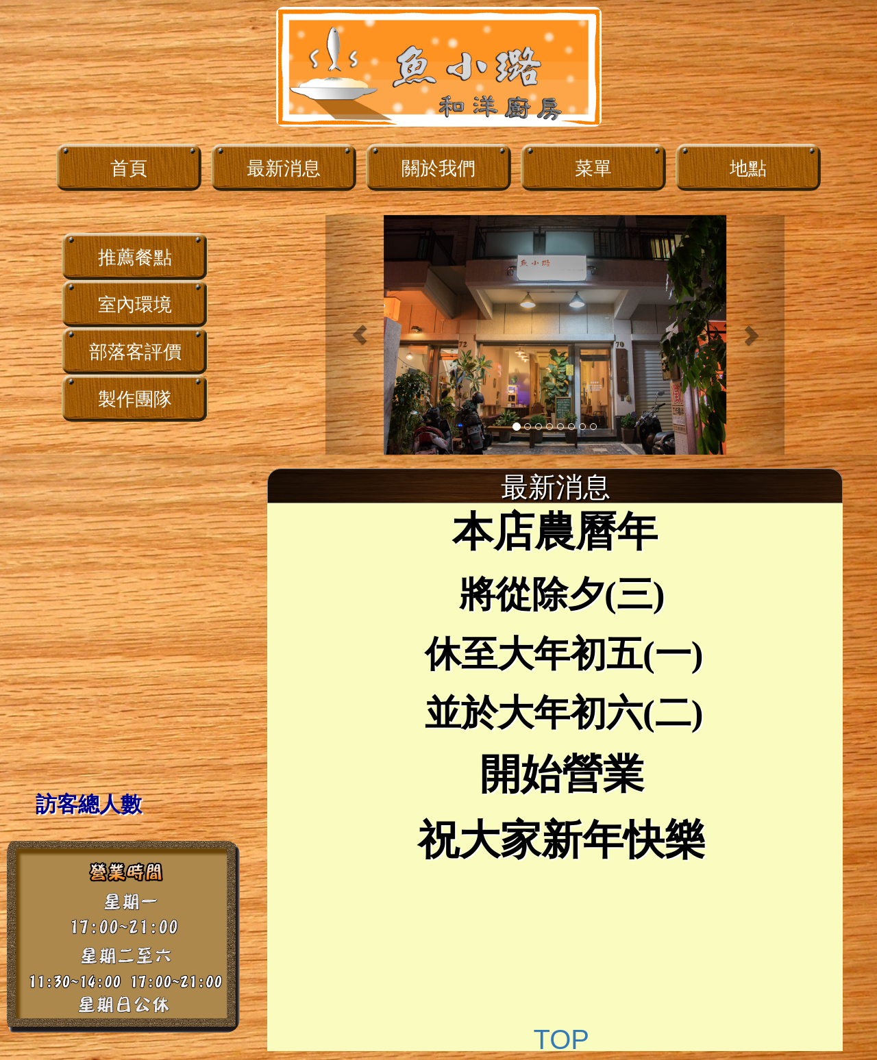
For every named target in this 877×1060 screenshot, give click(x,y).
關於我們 (438, 168)
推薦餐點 (135, 257)
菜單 (593, 168)
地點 (748, 168)
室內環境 (135, 304)
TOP (561, 1039)
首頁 (128, 168)
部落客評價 (135, 352)
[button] (360, 335)
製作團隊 (135, 399)
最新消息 (284, 168)
